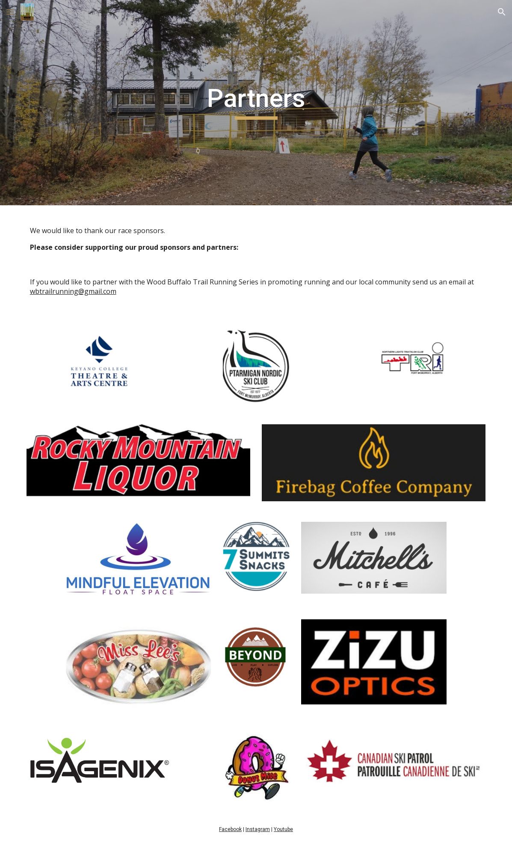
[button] (10, 12)
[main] (256, 103)
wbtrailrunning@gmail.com (73, 291)
